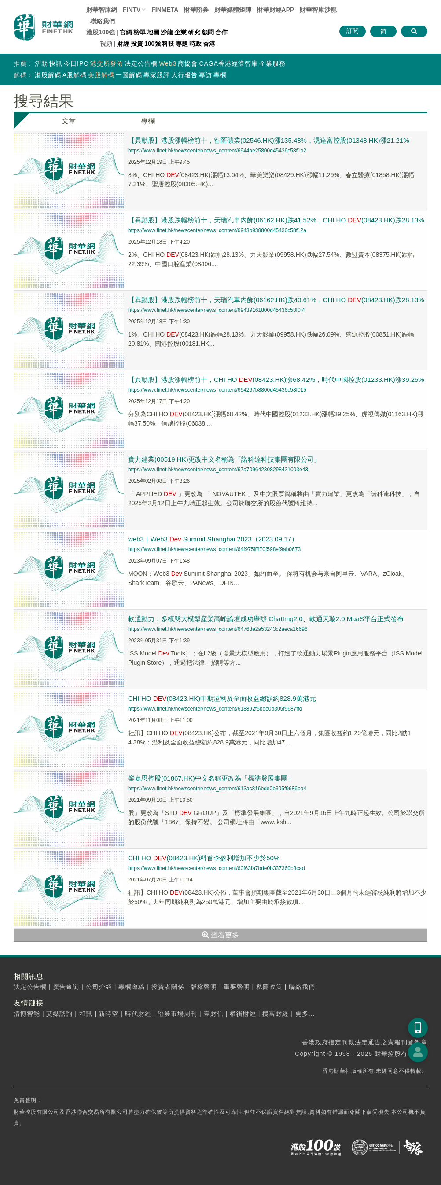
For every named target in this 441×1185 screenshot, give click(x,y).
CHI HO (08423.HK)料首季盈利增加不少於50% (203, 858)
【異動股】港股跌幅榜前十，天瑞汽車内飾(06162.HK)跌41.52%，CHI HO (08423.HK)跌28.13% (276, 220)
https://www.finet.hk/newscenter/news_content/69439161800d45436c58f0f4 (216, 310)
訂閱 (352, 30)
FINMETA (164, 9)
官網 (126, 32)
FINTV (131, 9)
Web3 (167, 63)
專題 (182, 43)
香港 (209, 43)
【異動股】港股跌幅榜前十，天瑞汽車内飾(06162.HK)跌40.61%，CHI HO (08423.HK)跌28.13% (276, 300)
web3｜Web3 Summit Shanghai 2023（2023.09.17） (213, 539)
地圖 (153, 32)
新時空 (108, 1013)
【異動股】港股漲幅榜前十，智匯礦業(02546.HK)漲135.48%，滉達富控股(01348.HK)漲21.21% (268, 140)
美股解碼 (101, 74)
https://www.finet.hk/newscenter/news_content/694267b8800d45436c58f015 (217, 390)
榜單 (139, 32)
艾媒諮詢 (59, 1013)
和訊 (85, 1013)
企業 (180, 32)
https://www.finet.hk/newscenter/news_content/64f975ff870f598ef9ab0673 (214, 549)
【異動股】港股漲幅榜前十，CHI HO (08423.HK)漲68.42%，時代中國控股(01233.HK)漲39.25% (276, 379)
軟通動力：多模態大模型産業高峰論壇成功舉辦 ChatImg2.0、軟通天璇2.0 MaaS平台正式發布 (266, 618)
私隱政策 (269, 986)
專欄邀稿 (131, 986)
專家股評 (156, 74)
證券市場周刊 (177, 1013)
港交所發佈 (106, 63)
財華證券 (196, 9)
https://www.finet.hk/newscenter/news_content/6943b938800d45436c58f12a (217, 230)
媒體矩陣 (232, 9)
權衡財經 (243, 1013)
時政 (195, 43)
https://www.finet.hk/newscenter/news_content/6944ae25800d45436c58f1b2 (217, 151)
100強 (152, 43)
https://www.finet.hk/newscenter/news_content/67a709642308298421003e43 (218, 470)
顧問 (208, 32)
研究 (194, 32)
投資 (137, 43)
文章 (69, 121)
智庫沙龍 (318, 9)
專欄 (220, 74)
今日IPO (76, 63)
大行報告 (184, 74)
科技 (168, 43)
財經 (123, 43)
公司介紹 (99, 986)
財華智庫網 (101, 9)
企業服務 (272, 63)
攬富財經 (275, 1013)
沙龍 (167, 32)
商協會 (188, 63)
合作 (221, 32)
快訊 (55, 63)
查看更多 (220, 935)
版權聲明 (204, 986)
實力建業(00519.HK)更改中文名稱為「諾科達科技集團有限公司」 (224, 459)
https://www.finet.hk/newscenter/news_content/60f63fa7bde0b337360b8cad (216, 868)
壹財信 (214, 1013)
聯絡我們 (102, 21)
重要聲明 (237, 986)
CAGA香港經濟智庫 (228, 63)
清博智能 (27, 1013)
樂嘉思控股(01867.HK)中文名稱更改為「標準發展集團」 (211, 778)
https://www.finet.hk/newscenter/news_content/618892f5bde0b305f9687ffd (215, 709)
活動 (41, 63)
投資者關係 (167, 986)
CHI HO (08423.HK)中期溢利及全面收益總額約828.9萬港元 (222, 698)
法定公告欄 (141, 63)
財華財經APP (275, 9)
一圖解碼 (129, 74)
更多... (305, 1013)
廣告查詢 (66, 986)
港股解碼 (48, 74)
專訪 (205, 74)
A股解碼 (74, 74)
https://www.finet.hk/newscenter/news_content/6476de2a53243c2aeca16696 (218, 629)
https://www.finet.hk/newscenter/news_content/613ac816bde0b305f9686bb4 (217, 788)
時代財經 (138, 1013)
